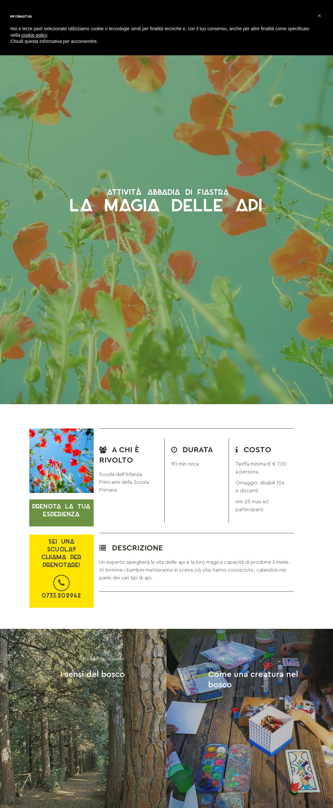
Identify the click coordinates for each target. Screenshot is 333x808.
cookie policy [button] (34, 35)
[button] (319, 15)
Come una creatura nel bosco (253, 679)
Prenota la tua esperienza (61, 510)
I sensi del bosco (92, 674)
